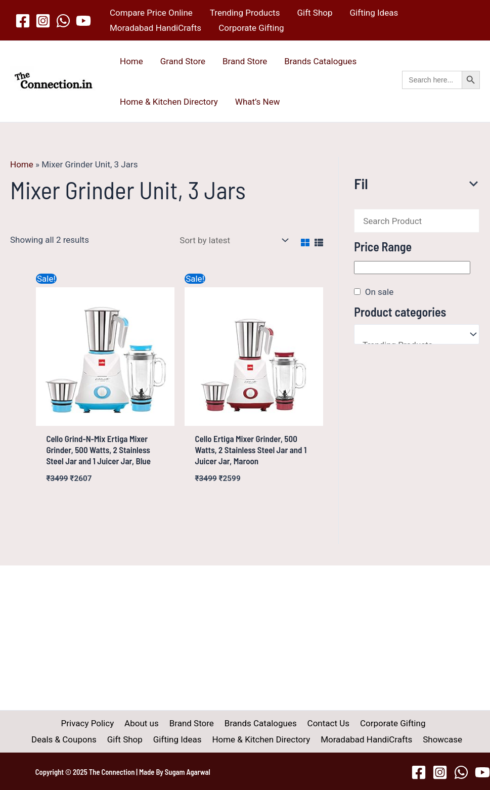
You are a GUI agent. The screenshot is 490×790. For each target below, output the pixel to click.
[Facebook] (22, 20)
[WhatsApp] (63, 20)
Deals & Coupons (424, 723)
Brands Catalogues (320, 61)
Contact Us (288, 723)
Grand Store (182, 61)
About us (107, 723)
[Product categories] (416, 334)
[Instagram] (43, 20)
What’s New (257, 102)
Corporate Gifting (251, 28)
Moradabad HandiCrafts (155, 28)
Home (131, 61)
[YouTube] (83, 20)
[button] (441, 91)
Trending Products (245, 13)
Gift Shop (314, 13)
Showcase (401, 739)
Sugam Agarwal (187, 771)
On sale (379, 292)
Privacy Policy (55, 723)
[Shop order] (232, 240)
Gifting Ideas (374, 13)
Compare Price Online (151, 13)
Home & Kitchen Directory (169, 102)
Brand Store (244, 61)
